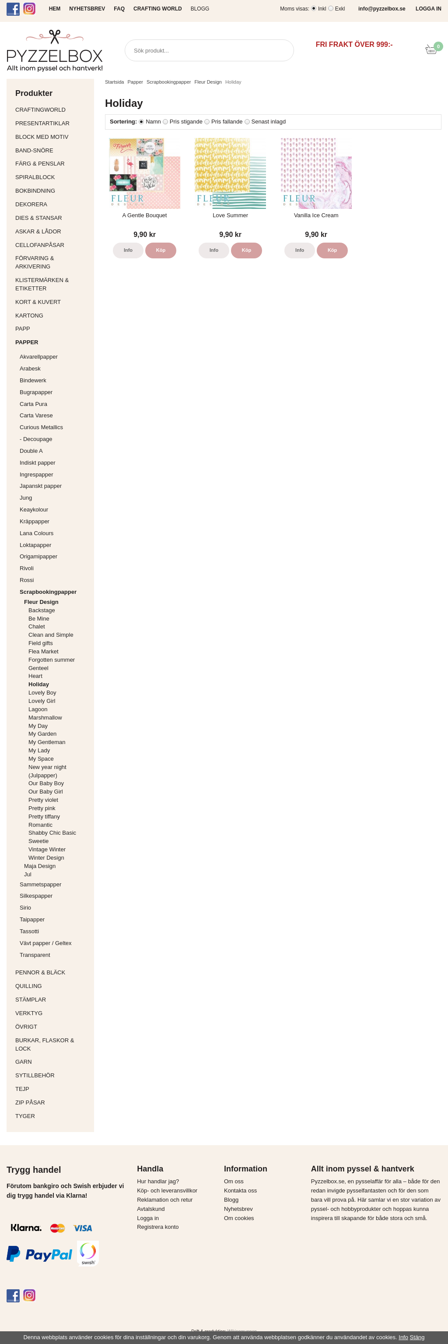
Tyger (52, 1116)
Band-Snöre (52, 150)
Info (128, 250)
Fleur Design (57, 602)
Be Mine (38, 618)
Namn (153, 121)
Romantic (40, 825)
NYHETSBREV (87, 9)
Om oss (234, 1181)
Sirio (25, 907)
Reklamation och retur (164, 1199)
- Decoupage (55, 439)
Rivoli (55, 568)
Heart (35, 676)
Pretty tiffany (44, 816)
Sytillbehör (52, 1075)
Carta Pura (33, 404)
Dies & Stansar (52, 218)
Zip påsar (30, 1102)
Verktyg (52, 1013)
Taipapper (55, 919)
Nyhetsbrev (238, 1209)
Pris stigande (186, 121)
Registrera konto (157, 1227)
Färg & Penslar (52, 163)
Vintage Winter (47, 849)
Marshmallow (45, 717)
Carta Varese (36, 415)
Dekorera (52, 204)
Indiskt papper (55, 462)
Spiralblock (35, 177)
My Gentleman (47, 742)
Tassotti (55, 931)
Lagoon (37, 709)
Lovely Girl (41, 701)
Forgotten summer (51, 659)
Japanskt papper (55, 486)
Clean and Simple (51, 634)
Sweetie (38, 841)
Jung (26, 497)
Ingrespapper (36, 474)
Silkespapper (55, 895)
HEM (55, 9)
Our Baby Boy (46, 783)
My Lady (39, 750)
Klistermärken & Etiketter (52, 284)
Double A (31, 451)
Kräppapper (55, 521)
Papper (52, 342)
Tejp (52, 1089)
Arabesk (30, 368)
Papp (52, 328)
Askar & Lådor (38, 231)
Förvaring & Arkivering (52, 262)
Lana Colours (36, 533)
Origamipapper (38, 556)
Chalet (36, 626)
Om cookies (239, 1218)
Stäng (417, 1337)
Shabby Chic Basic (52, 832)
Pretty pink (41, 808)
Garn (52, 1061)
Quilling (52, 986)
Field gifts (40, 643)
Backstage (41, 610)
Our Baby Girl (45, 791)
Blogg (200, 9)
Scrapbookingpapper (55, 592)
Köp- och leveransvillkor (167, 1190)
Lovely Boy (42, 692)
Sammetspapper (55, 884)
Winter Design (46, 857)
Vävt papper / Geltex (46, 943)
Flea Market (43, 651)
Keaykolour (34, 509)
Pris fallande (227, 121)
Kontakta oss (240, 1190)
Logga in (148, 1218)
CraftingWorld (52, 109)
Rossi (55, 580)
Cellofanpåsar (39, 245)
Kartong (52, 315)
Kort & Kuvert (52, 302)
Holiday (38, 684)
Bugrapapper (36, 392)
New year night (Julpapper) (47, 771)
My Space (41, 758)
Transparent (55, 955)
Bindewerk (33, 380)
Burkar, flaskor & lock (52, 1044)
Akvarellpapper (55, 356)
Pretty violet (43, 800)
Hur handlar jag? (158, 1181)
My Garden (42, 733)
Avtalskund (150, 1209)
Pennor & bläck (52, 972)
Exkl (340, 9)
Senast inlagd (269, 121)
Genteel (38, 668)
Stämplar (52, 999)
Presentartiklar (52, 123)
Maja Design (57, 866)
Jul (28, 874)
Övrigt (26, 1026)
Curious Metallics (41, 427)
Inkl (322, 9)
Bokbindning (52, 190)
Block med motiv (41, 137)
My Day (38, 726)
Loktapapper (55, 545)
